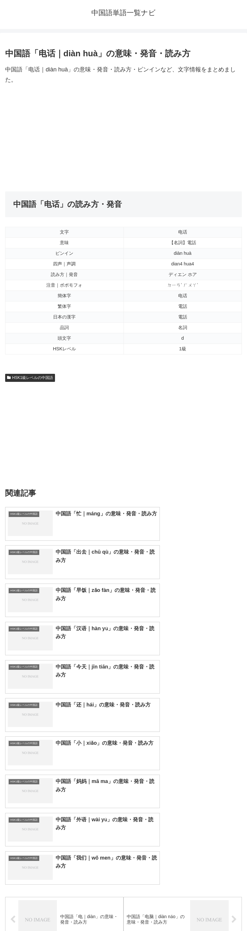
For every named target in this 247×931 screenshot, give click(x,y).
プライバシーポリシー (183, 910)
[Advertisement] (123, 138)
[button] (235, 782)
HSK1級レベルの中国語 (30, 377)
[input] (123, 782)
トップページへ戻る (63, 910)
